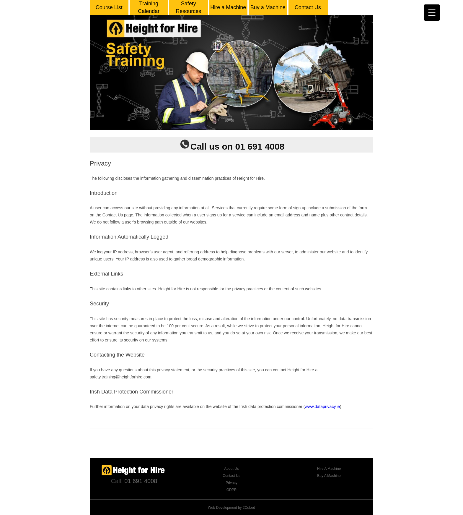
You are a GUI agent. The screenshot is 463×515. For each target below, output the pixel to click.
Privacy (231, 483)
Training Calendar (148, 7)
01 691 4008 (140, 481)
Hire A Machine (329, 469)
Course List (109, 7)
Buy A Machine (328, 476)
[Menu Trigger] (432, 12)
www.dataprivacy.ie (322, 406)
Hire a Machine (228, 7)
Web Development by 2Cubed (231, 508)
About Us (231, 469)
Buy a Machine (268, 7)
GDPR (231, 490)
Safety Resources (188, 7)
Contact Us (308, 7)
